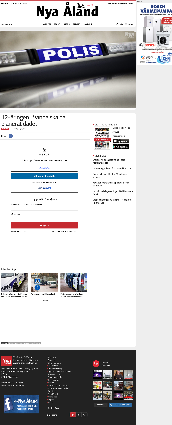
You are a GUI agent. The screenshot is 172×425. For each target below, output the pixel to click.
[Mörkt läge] (84, 414)
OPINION (76, 24)
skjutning (18, 343)
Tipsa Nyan (52, 357)
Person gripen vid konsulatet (43, 294)
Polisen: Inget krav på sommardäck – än (112, 168)
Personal (51, 360)
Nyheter (5, 129)
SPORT (57, 24)
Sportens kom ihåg (55, 377)
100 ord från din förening (58, 385)
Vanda (38, 343)
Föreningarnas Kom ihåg (58, 388)
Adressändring (54, 374)
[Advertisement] (44, 321)
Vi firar (50, 402)
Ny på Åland (53, 393)
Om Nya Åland (53, 408)
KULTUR (66, 24)
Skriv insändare (54, 362)
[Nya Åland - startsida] (67, 19)
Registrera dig (119, 136)
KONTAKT (5, 3)
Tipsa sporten (53, 379)
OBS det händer (54, 365)
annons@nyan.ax (29, 362)
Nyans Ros (52, 396)
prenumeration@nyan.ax (27, 368)
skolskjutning (29, 343)
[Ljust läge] (78, 414)
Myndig (51, 382)
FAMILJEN (87, 24)
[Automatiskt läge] (73, 414)
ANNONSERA (113, 3)
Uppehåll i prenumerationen (59, 371)
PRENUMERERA (126, 3)
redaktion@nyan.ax (29, 360)
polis (11, 343)
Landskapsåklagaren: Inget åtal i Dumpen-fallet (113, 193)
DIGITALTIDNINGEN (19, 3)
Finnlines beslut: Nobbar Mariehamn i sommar (110, 175)
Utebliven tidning (55, 368)
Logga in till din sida (121, 128)
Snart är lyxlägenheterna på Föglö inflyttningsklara (109, 161)
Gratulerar (52, 391)
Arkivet (116, 132)
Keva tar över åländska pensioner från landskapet (111, 184)
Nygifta (51, 399)
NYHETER (47, 24)
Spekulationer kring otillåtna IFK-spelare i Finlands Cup (112, 201)
